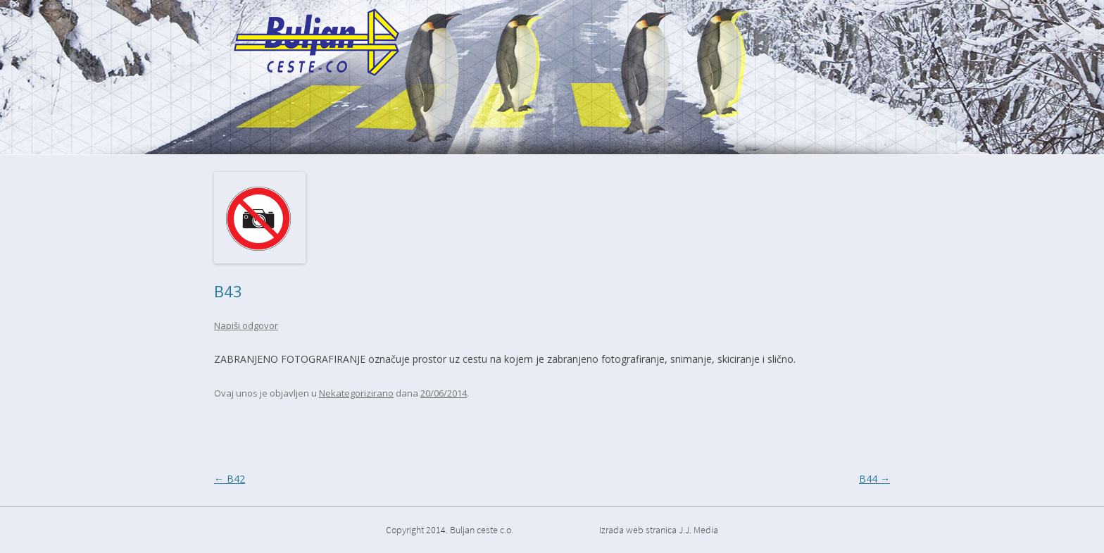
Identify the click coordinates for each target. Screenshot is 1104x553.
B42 (229, 478)
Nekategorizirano (356, 393)
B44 (874, 478)
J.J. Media (698, 529)
